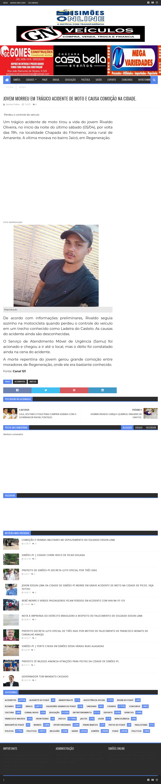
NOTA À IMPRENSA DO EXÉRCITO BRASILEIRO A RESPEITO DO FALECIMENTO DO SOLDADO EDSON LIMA (82, 615)
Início (5, 2)
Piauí (44, 79)
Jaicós (83, 719)
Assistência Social (94, 700)
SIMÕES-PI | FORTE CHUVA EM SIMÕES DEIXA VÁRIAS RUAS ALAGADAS (63, 646)
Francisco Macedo (15, 719)
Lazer (101, 719)
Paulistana (141, 725)
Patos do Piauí (117, 725)
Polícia (9, 87)
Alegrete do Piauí (39, 700)
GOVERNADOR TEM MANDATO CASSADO (45, 676)
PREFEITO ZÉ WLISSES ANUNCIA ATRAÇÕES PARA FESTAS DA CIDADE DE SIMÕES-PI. (70, 661)
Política (85, 79)
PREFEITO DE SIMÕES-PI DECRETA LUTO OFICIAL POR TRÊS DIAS (59, 570)
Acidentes (20, 382)
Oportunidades (62, 725)
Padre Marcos (90, 725)
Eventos (129, 712)
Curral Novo (31, 712)
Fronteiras (42, 719)
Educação (70, 79)
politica (136, 731)
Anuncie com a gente (18, 2)
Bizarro (9, 706)
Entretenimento (146, 79)
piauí (115, 731)
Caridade (91, 706)
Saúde (99, 79)
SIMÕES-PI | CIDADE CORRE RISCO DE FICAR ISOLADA (53, 555)
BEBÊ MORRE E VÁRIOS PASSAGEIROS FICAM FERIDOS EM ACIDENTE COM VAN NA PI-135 (73, 600)
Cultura (9, 712)
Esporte (112, 79)
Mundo (22, 87)
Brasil (56, 79)
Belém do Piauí (125, 700)
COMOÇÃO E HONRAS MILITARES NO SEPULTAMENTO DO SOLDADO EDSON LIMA (68, 539)
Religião (55, 731)
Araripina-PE (66, 700)
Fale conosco (33, 2)
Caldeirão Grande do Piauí (61, 706)
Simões (16, 79)
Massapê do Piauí (14, 725)
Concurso (127, 79)
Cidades (30, 79)
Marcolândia (122, 719)
